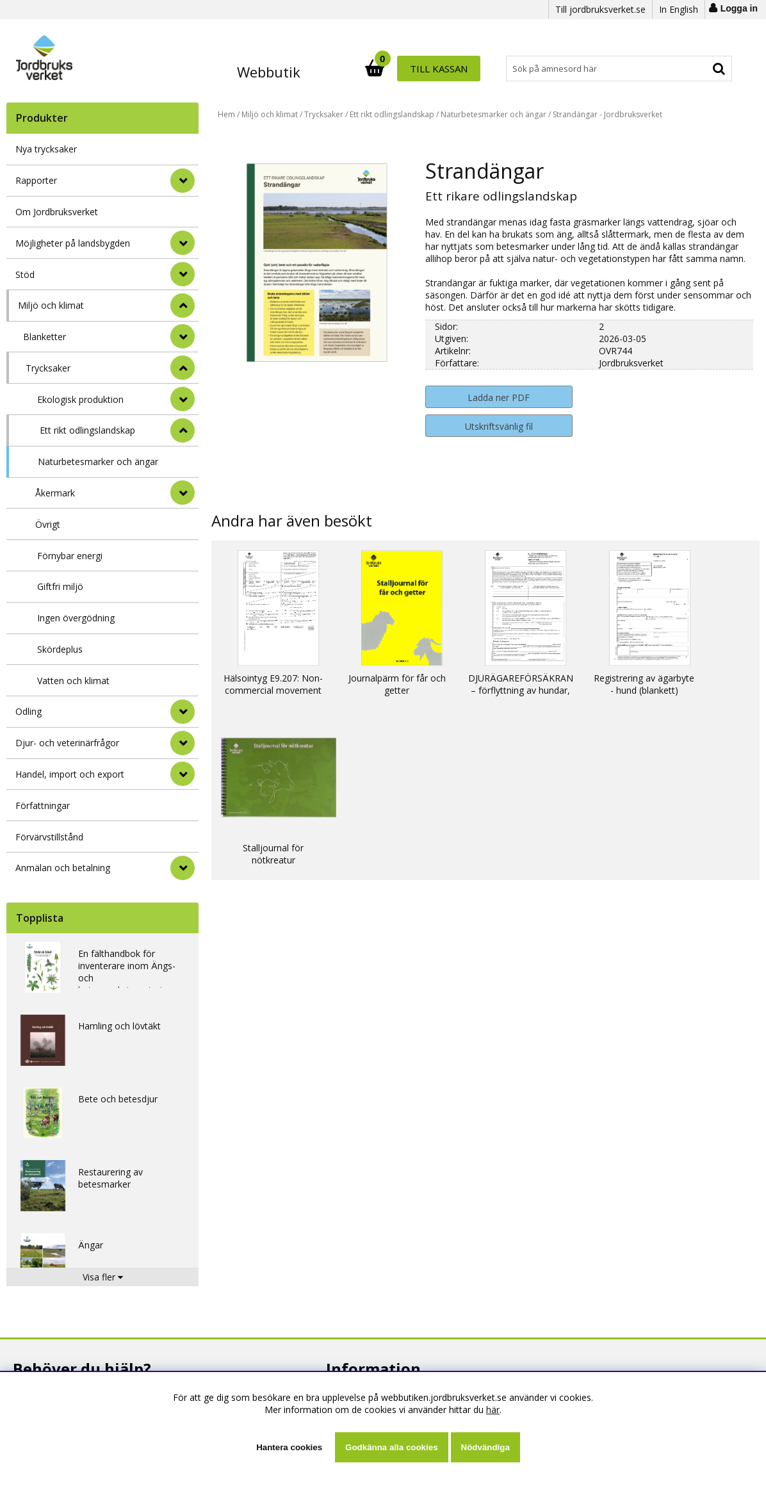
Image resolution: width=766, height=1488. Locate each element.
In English (678, 9)
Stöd (25, 274)
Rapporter (36, 180)
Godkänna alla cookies (391, 1447)
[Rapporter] (182, 180)
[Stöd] (182, 274)
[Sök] (440, 68)
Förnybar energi (69, 556)
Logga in (739, 8)
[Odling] (182, 711)
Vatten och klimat (73, 681)
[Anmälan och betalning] (182, 868)
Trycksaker (48, 368)
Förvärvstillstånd (49, 837)
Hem (226, 114)
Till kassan (690, 68)
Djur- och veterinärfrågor (67, 743)
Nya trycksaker (46, 149)
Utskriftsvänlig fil (499, 426)
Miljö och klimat (51, 305)
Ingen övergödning (76, 618)
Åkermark (55, 493)
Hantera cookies (289, 1447)
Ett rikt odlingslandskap (87, 430)
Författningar (42, 805)
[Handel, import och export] (182, 774)
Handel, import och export (69, 774)
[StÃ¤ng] (182, 305)
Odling (28, 711)
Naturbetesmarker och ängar (98, 461)
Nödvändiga (485, 1447)
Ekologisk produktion (80, 399)
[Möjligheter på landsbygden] (182, 243)
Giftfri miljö (60, 586)
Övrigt (47, 524)
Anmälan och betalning (62, 868)
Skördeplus (60, 649)
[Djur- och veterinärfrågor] (182, 743)
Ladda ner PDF (499, 397)
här (493, 1409)
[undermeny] (182, 336)
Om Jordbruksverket (56, 212)
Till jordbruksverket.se (600, 9)
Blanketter (44, 337)
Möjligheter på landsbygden (72, 243)
